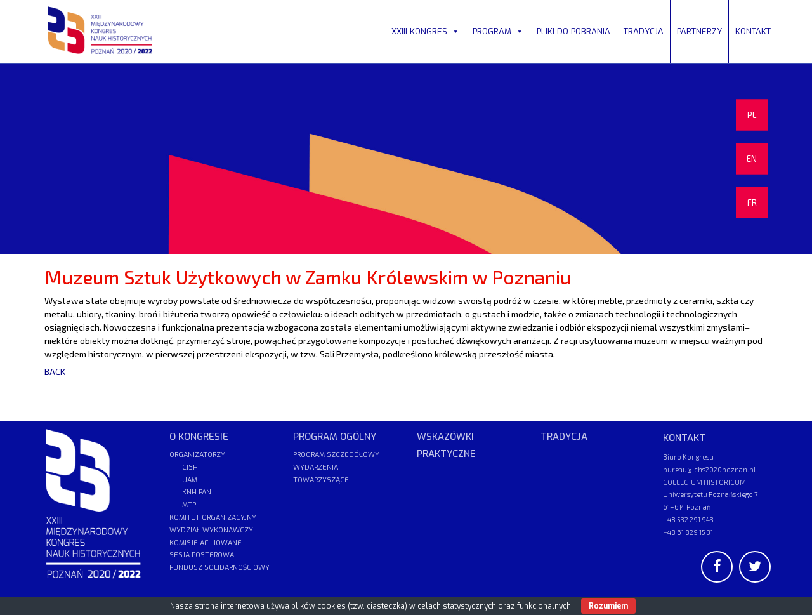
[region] (406, 158)
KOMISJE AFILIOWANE (205, 543)
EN (752, 159)
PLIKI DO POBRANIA (573, 31)
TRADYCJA (644, 31)
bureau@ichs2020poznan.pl (709, 469)
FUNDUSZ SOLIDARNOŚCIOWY (219, 567)
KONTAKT (753, 31)
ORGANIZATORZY (197, 455)
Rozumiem (608, 606)
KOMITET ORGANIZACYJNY (212, 517)
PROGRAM (498, 31)
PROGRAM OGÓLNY (334, 436)
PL (751, 115)
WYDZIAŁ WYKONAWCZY (211, 530)
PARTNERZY (699, 31)
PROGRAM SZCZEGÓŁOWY (336, 455)
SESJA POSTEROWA (201, 555)
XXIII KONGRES (425, 31)
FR (752, 202)
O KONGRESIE (198, 436)
